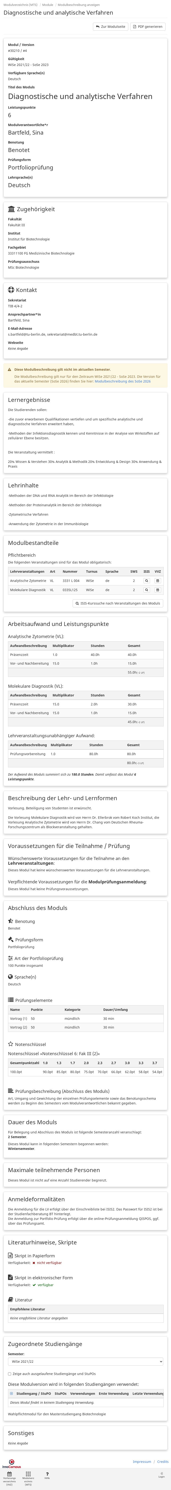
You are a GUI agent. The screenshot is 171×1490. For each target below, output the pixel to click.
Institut (14, 233)
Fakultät (15, 219)
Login (161, 1475)
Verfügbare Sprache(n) (26, 73)
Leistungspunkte (22, 107)
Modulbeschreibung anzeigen (79, 5)
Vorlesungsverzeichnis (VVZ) (9, 1479)
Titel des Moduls (21, 87)
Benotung (16, 142)
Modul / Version (21, 44)
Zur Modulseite (110, 26)
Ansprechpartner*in (24, 314)
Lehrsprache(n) (20, 177)
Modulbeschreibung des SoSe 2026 (123, 381)
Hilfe (47, 1476)
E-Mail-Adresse (20, 328)
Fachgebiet (17, 247)
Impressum (142, 1461)
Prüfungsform (19, 159)
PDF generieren (148, 26)
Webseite (15, 342)
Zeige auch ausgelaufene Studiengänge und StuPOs (52, 1373)
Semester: (16, 1354)
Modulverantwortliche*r (28, 125)
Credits (163, 1461)
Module (47, 5)
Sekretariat (17, 300)
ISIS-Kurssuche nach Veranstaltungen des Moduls (118, 603)
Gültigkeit (16, 59)
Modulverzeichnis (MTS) (21, 5)
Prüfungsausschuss (23, 261)
